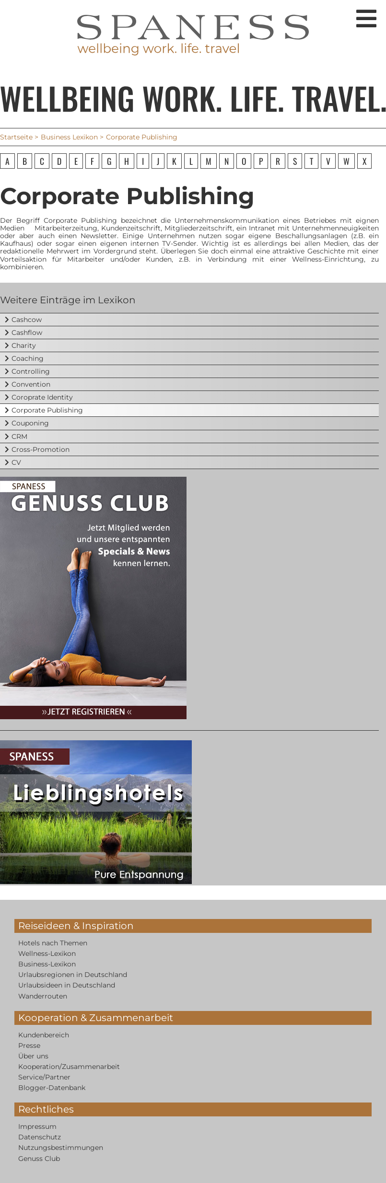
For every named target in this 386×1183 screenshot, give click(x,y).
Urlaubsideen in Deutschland (66, 985)
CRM (19, 436)
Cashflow (27, 332)
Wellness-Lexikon (47, 953)
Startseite (16, 137)
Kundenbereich (43, 1035)
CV (16, 462)
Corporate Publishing (47, 410)
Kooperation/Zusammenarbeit (69, 1066)
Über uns (33, 1056)
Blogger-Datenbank (51, 1087)
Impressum (37, 1126)
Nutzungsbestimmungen (60, 1147)
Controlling (31, 371)
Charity (24, 345)
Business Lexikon (69, 137)
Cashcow (27, 319)
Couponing (30, 423)
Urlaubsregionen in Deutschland (72, 974)
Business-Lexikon (47, 964)
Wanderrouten (42, 996)
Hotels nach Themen (52, 943)
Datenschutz (39, 1137)
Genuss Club (39, 1158)
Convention (31, 384)
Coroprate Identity (42, 397)
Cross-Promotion (41, 449)
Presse (29, 1045)
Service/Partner (44, 1077)
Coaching (28, 358)
